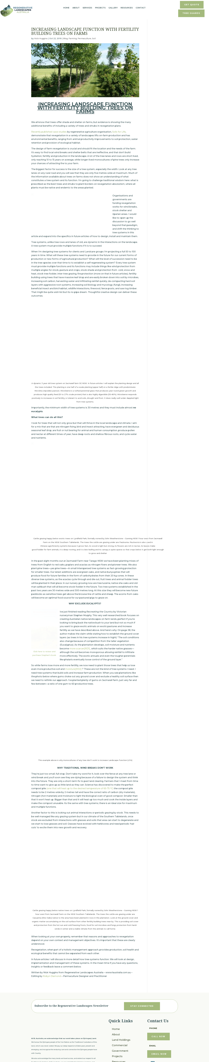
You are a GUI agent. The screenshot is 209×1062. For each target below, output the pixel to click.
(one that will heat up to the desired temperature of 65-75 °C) (79, 770)
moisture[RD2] (73, 651)
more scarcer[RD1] (80, 630)
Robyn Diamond (52, 958)
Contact (141, 8)
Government (120, 1032)
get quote (191, 4)
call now (158, 1018)
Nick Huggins (41, 38)
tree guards (191, 13)
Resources (127, 8)
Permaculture (84, 38)
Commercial (119, 1027)
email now (159, 1036)
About (76, 8)
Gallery (113, 8)
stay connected (142, 988)
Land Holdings (121, 1022)
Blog (65, 38)
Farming (73, 38)
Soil (94, 38)
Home (66, 8)
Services (87, 8)
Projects (100, 8)
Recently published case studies (49, 132)
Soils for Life (119, 132)
